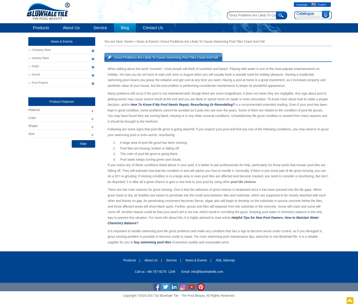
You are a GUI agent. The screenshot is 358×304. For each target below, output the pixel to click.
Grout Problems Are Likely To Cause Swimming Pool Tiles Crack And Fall (166, 57)
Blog (125, 28)
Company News (41, 50)
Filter (83, 144)
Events (36, 74)
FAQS (35, 66)
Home (128, 41)
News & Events (62, 41)
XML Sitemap (225, 260)
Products (41, 28)
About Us (71, 28)
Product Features (62, 101)
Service (100, 28)
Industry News (40, 58)
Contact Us (153, 28)
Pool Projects (40, 82)
